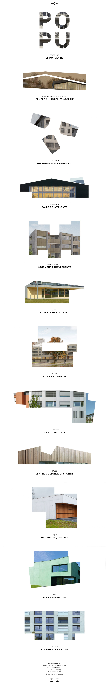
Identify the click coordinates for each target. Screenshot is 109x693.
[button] (104, 3)
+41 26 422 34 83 (55, 672)
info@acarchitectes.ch (54, 674)
